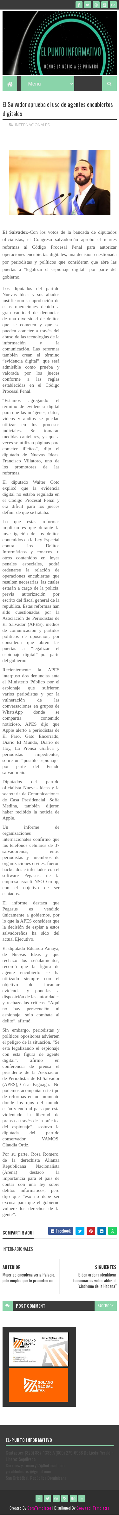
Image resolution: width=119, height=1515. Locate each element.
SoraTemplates (39, 1508)
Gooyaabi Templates (92, 1508)
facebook (106, 1305)
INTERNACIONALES (32, 125)
